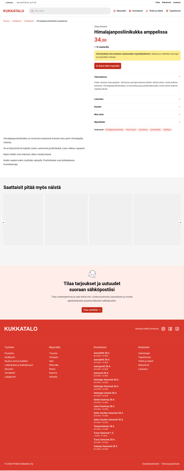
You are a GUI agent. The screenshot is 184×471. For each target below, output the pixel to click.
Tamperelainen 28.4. (108, 428)
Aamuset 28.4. (108, 375)
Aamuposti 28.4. (108, 368)
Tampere (53, 357)
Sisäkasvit (17, 21)
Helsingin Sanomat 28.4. (108, 381)
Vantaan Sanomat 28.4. (108, 448)
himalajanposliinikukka (115, 130)
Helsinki (53, 377)
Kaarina (53, 373)
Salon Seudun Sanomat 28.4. (108, 415)
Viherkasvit (29, 21)
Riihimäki (54, 365)
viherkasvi (170, 130)
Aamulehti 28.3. (108, 355)
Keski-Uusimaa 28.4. (108, 401)
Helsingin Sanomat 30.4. (108, 388)
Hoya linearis (132, 130)
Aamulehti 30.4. (108, 361)
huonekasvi (145, 130)
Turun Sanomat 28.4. (108, 441)
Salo (51, 361)
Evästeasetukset (150, 464)
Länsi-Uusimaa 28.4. (108, 408)
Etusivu (6, 21)
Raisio (52, 369)
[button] (2, 224)
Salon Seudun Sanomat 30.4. (108, 421)
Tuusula (53, 354)
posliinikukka (157, 130)
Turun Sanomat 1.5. (108, 434)
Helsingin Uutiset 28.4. (108, 395)
